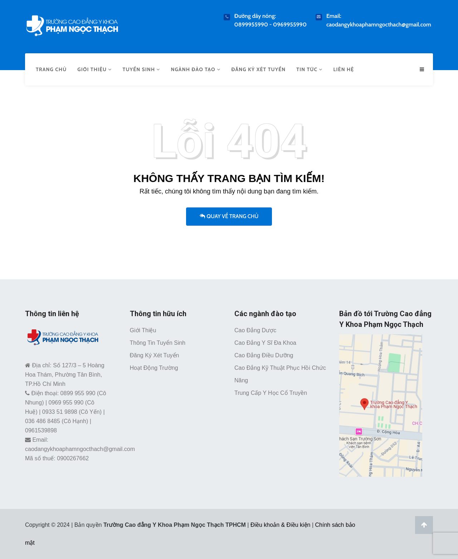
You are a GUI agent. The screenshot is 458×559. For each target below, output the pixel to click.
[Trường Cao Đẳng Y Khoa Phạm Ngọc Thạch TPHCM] (72, 24)
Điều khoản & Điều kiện (280, 525)
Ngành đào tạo (195, 69)
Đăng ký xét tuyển (258, 69)
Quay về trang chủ (229, 216)
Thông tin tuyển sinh (158, 343)
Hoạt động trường (154, 368)
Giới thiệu (94, 69)
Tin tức (309, 69)
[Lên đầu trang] (424, 525)
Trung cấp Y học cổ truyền (270, 393)
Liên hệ (343, 69)
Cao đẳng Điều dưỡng (263, 355)
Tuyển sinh (141, 69)
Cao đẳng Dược (255, 330)
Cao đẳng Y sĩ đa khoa (265, 343)
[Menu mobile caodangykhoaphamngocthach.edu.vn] (422, 69)
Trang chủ (51, 69)
